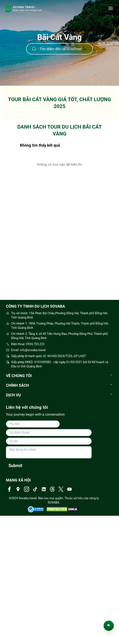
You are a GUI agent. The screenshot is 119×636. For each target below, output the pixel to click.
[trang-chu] (23, 8)
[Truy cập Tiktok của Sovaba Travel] (35, 489)
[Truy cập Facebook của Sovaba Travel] (9, 489)
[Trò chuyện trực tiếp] (109, 626)
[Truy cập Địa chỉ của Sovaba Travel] (18, 489)
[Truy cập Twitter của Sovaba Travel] (60, 489)
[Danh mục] (110, 8)
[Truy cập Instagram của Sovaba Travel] (26, 489)
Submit (15, 465)
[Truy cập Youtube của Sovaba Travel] (69, 489)
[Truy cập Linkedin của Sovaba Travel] (43, 489)
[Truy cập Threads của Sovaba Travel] (52, 489)
